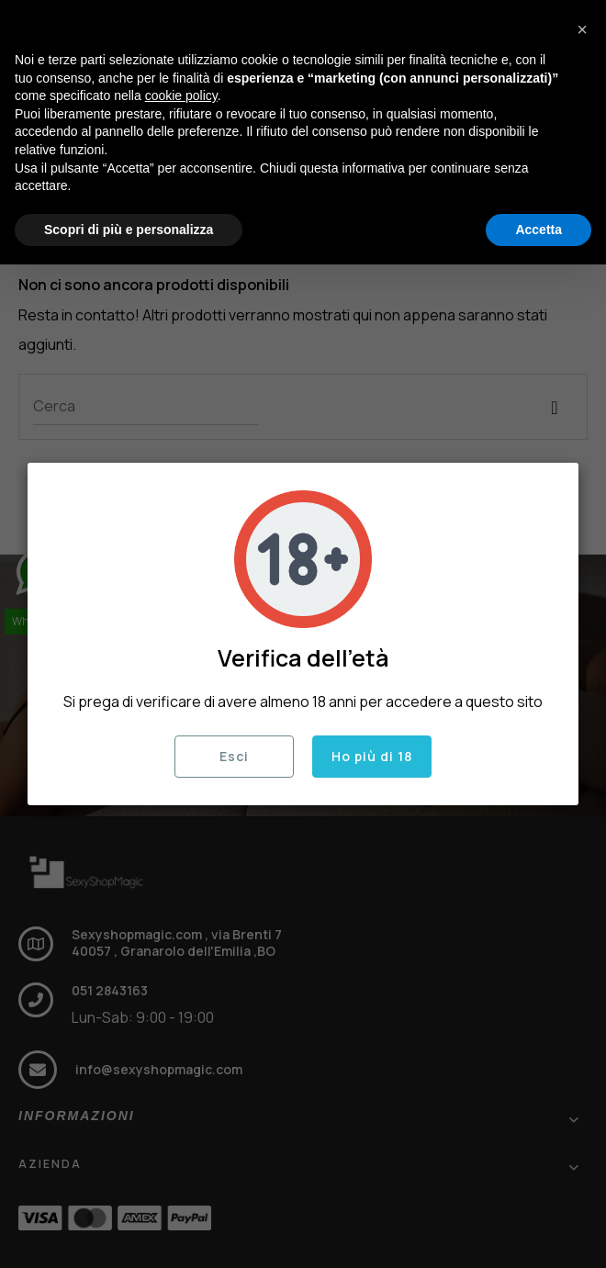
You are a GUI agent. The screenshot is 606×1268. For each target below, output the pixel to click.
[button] (582, 29)
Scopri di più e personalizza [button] (128, 229)
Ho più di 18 (371, 756)
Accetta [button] (538, 229)
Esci (234, 756)
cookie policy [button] (181, 95)
